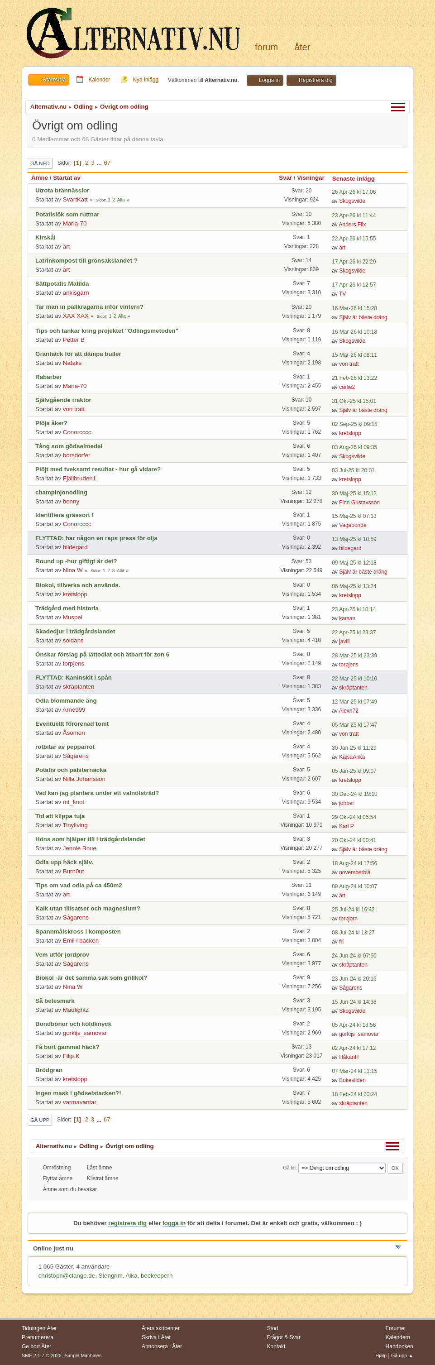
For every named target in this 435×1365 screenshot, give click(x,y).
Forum (266, 47)
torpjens (73, 663)
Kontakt (276, 1346)
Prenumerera (37, 1337)
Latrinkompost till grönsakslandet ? (86, 260)
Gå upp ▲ (402, 1355)
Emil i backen (81, 940)
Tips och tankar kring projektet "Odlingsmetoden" (106, 330)
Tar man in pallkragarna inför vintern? (89, 306)
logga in (174, 1223)
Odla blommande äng (66, 700)
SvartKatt (75, 199)
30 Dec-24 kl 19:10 (355, 794)
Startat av (67, 177)
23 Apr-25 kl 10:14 (354, 609)
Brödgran (48, 1070)
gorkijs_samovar (85, 1033)
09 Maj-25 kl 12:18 (354, 563)
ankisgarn (76, 292)
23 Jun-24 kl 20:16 (354, 979)
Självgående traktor (63, 400)
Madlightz (76, 1009)
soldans (73, 640)
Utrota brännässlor (62, 190)
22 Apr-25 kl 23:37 (354, 632)
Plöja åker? (51, 423)
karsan (347, 618)
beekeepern (156, 1275)
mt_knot (73, 802)
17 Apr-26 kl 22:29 (354, 262)
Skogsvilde (352, 201)
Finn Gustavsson (359, 502)
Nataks (72, 362)
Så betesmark (55, 1000)
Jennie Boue (79, 848)
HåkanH (349, 1057)
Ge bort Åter (36, 1346)
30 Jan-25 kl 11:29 (354, 748)
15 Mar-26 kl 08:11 (354, 355)
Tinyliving (75, 825)
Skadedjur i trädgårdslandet (75, 631)
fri (341, 942)
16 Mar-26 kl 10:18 (354, 332)
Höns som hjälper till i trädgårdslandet (90, 839)
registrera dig (127, 1223)
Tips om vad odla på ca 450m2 (78, 885)
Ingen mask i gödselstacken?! (78, 1093)
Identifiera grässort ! (64, 515)
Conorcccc (77, 432)
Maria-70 (75, 223)
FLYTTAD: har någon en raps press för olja (96, 538)
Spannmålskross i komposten (78, 931)
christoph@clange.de (66, 1275)
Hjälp (381, 1355)
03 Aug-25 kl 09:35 (354, 447)
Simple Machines (82, 1355)
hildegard (75, 547)
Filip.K (71, 1056)
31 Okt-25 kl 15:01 (354, 401)
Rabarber (48, 377)
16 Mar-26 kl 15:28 (354, 308)
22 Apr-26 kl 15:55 (354, 238)
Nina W (73, 570)
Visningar (311, 177)
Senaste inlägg (357, 178)
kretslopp (350, 433)
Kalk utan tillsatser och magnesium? (87, 908)
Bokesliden (352, 1080)
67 (107, 162)
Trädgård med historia (67, 608)
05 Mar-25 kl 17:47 (354, 725)
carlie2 (347, 387)
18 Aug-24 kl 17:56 (354, 863)
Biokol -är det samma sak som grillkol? (91, 977)
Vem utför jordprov (62, 954)
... (100, 162)
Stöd (272, 1328)
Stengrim (111, 1275)
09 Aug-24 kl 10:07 (354, 886)
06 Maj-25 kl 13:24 (354, 586)
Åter (302, 47)
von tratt (349, 364)
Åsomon (74, 732)
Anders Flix (352, 224)
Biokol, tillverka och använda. (77, 585)
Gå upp (39, 1120)
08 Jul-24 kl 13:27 (353, 932)
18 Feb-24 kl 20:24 (354, 1094)
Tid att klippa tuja (60, 816)
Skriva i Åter (156, 1337)
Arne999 (73, 709)
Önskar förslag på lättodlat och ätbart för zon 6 (102, 654)
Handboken (399, 1346)
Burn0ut (73, 871)
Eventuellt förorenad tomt (72, 723)
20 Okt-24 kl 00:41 (354, 840)
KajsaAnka (352, 757)
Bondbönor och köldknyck (73, 1023)
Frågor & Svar (284, 1337)
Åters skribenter (161, 1328)
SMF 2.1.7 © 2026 (42, 1355)
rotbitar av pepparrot (65, 746)
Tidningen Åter (39, 1328)
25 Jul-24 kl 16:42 (353, 909)
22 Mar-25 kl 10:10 (354, 678)
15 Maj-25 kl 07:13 (354, 516)
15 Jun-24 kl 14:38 (354, 1002)
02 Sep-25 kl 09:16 (355, 424)
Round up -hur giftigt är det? (76, 561)
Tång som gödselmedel (68, 446)
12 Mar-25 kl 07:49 (354, 702)
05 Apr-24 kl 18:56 (354, 1025)
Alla (121, 199)
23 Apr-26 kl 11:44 (354, 215)
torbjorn (348, 918)
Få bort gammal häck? (67, 1047)
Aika (132, 1275)
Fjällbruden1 (79, 478)
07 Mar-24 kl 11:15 (354, 1071)
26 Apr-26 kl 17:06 (354, 192)
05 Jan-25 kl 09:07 (354, 771)
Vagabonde (352, 525)
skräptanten (79, 686)
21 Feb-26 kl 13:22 (354, 378)
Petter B (74, 339)
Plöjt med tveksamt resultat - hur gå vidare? (98, 469)
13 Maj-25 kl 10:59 (354, 539)
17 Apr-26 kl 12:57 (354, 285)
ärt (66, 246)
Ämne (39, 177)
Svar (285, 177)
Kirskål (45, 237)
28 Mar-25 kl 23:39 (354, 655)
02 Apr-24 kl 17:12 (354, 1048)
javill (344, 641)
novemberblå (354, 872)
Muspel (72, 617)
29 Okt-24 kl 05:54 (354, 817)
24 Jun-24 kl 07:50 (354, 956)
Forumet (396, 1328)
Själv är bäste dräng (363, 317)
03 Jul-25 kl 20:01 (353, 470)
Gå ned (40, 163)
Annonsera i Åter (162, 1346)
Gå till (289, 1167)
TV (342, 294)
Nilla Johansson (84, 779)
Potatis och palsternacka (70, 769)
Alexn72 (349, 711)
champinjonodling (61, 492)
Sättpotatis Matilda (62, 283)
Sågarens (76, 755)
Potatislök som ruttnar (67, 214)
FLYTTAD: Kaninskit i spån (73, 677)
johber (346, 803)
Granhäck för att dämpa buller (78, 353)
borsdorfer (77, 455)
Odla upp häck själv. (64, 862)
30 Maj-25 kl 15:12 (354, 493)
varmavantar (79, 1102)
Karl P (346, 826)
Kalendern (398, 1337)
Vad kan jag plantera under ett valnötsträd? (97, 793)
